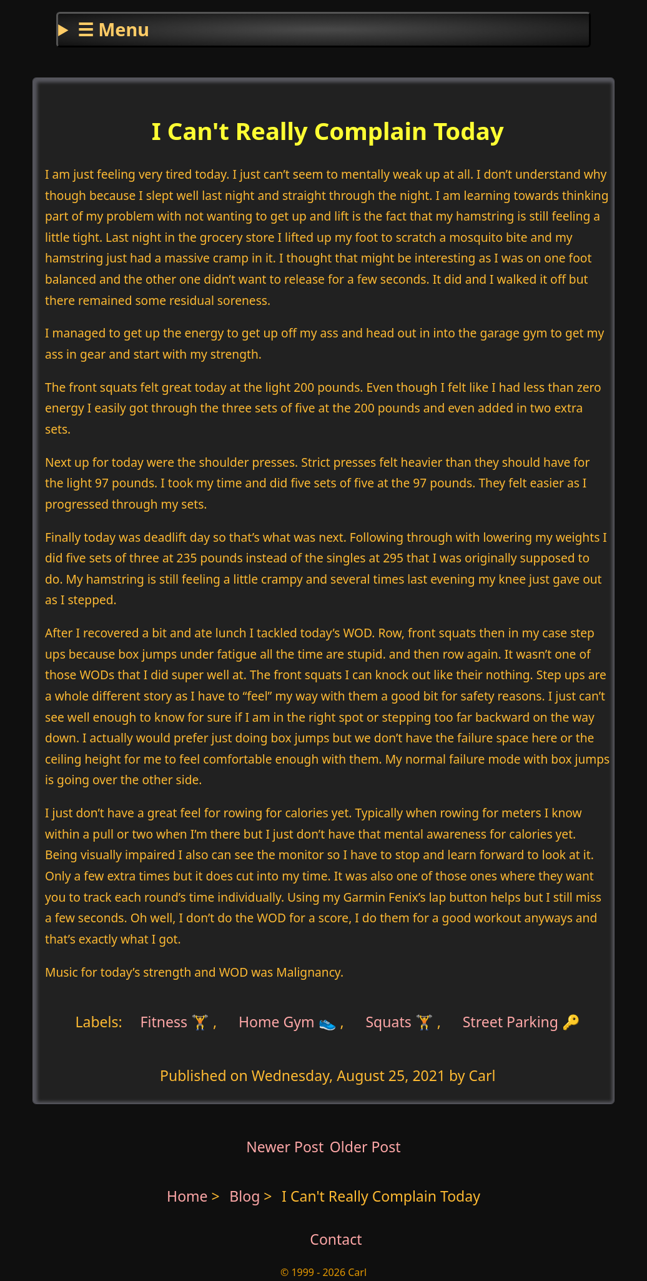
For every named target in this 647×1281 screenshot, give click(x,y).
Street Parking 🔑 (521, 1021)
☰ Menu (113, 29)
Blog (246, 1196)
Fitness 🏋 (175, 1021)
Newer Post (285, 1147)
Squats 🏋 (399, 1021)
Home (187, 1196)
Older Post (365, 1147)
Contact (336, 1239)
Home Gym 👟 (288, 1021)
